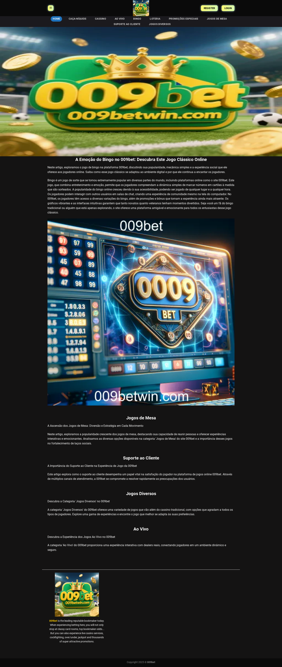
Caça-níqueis (77, 18)
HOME (56, 18)
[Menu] (50, 8)
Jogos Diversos (160, 24)
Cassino (100, 18)
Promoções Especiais (183, 18)
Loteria (155, 18)
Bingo (137, 18)
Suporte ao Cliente (127, 24)
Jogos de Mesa (217, 18)
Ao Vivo (120, 18)
